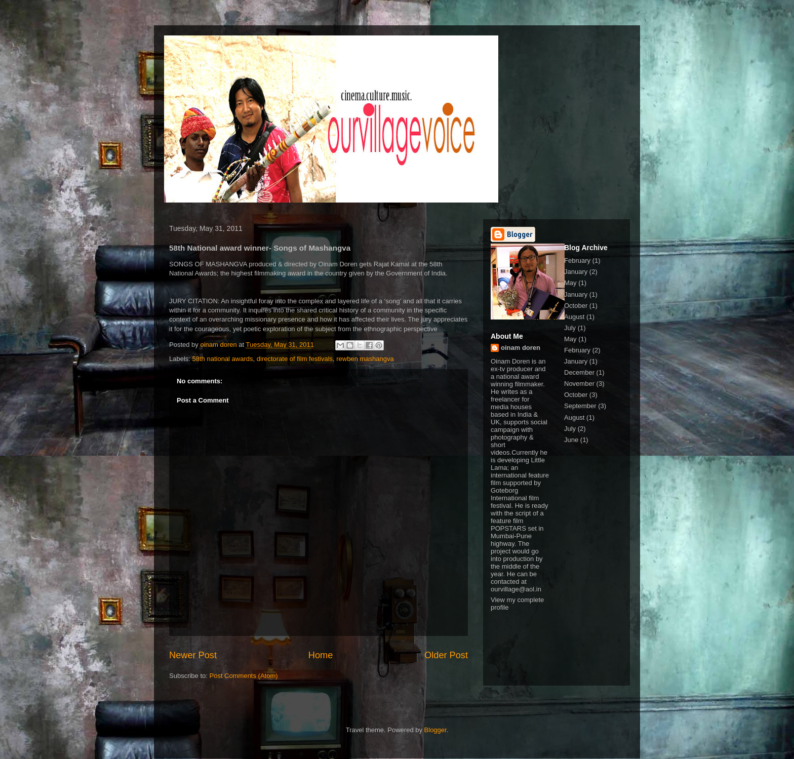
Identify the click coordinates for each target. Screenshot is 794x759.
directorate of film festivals (295, 359)
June (571, 440)
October (575, 305)
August (574, 317)
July (570, 328)
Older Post (446, 655)
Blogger (435, 730)
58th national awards (222, 359)
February (577, 260)
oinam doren (520, 347)
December (579, 372)
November (579, 383)
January (575, 271)
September (580, 406)
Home (320, 655)
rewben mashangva (364, 359)
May (570, 283)
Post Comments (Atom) (244, 676)
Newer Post (193, 655)
